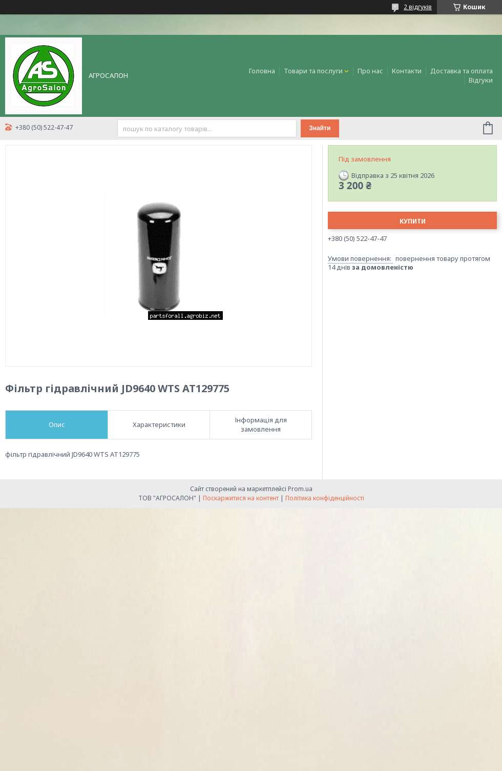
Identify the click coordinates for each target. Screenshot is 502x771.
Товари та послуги (313, 70)
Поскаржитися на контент (241, 498)
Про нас (370, 70)
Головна (262, 70)
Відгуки (481, 80)
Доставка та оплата (461, 70)
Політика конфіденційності (324, 498)
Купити (413, 221)
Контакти (407, 70)
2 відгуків (418, 7)
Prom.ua (300, 488)
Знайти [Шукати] (319, 128)
